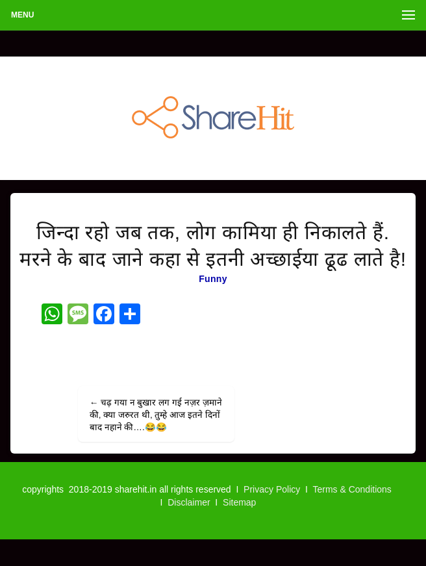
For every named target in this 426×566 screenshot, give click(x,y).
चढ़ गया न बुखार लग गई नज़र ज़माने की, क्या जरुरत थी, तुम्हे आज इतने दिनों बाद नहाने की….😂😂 (156, 415)
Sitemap (239, 502)
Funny (213, 279)
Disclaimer (189, 502)
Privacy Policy (272, 489)
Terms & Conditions (351, 489)
